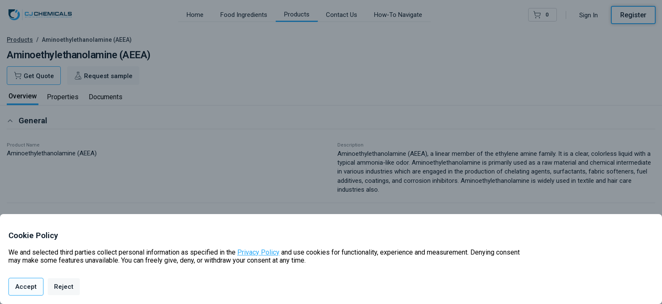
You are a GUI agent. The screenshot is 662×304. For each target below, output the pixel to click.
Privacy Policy (258, 252)
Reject (63, 286)
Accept (26, 286)
